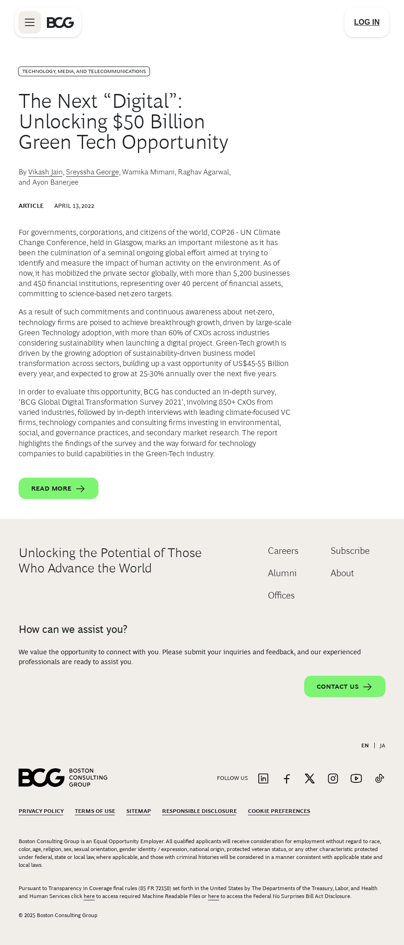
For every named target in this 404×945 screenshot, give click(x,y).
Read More (58, 488)
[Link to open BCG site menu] (30, 22)
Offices (281, 595)
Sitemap (138, 811)
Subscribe (350, 551)
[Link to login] (367, 22)
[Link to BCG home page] (60, 22)
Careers (283, 551)
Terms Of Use (95, 811)
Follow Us (232, 778)
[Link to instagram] (333, 779)
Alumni (282, 573)
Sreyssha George (92, 172)
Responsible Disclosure (199, 811)
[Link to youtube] (356, 779)
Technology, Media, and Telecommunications (84, 71)
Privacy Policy (41, 811)
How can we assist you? (73, 629)
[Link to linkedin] (263, 779)
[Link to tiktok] (379, 779)
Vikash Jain (45, 172)
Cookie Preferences (279, 811)
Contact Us (345, 686)
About (342, 573)
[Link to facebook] (286, 779)
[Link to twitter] (310, 779)
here (89, 896)
